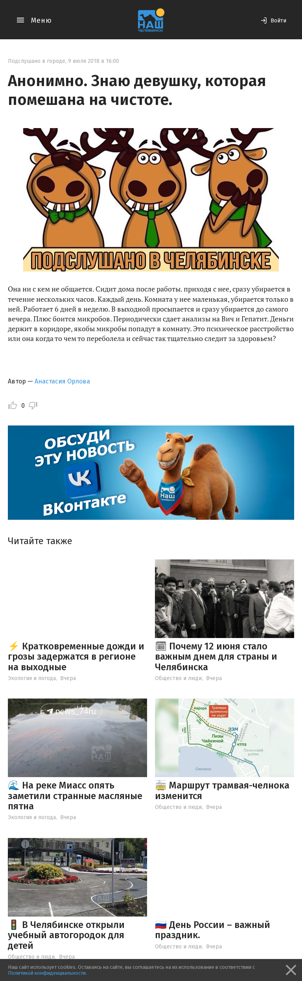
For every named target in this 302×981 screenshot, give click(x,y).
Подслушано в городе (36, 61)
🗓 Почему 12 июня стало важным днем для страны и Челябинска (216, 657)
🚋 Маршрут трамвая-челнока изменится (222, 790)
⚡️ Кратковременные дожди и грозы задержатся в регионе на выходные (76, 657)
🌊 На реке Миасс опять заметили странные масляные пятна (75, 796)
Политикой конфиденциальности (47, 973)
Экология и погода (32, 678)
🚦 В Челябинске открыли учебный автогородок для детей (66, 935)
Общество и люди (178, 678)
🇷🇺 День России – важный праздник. (212, 930)
